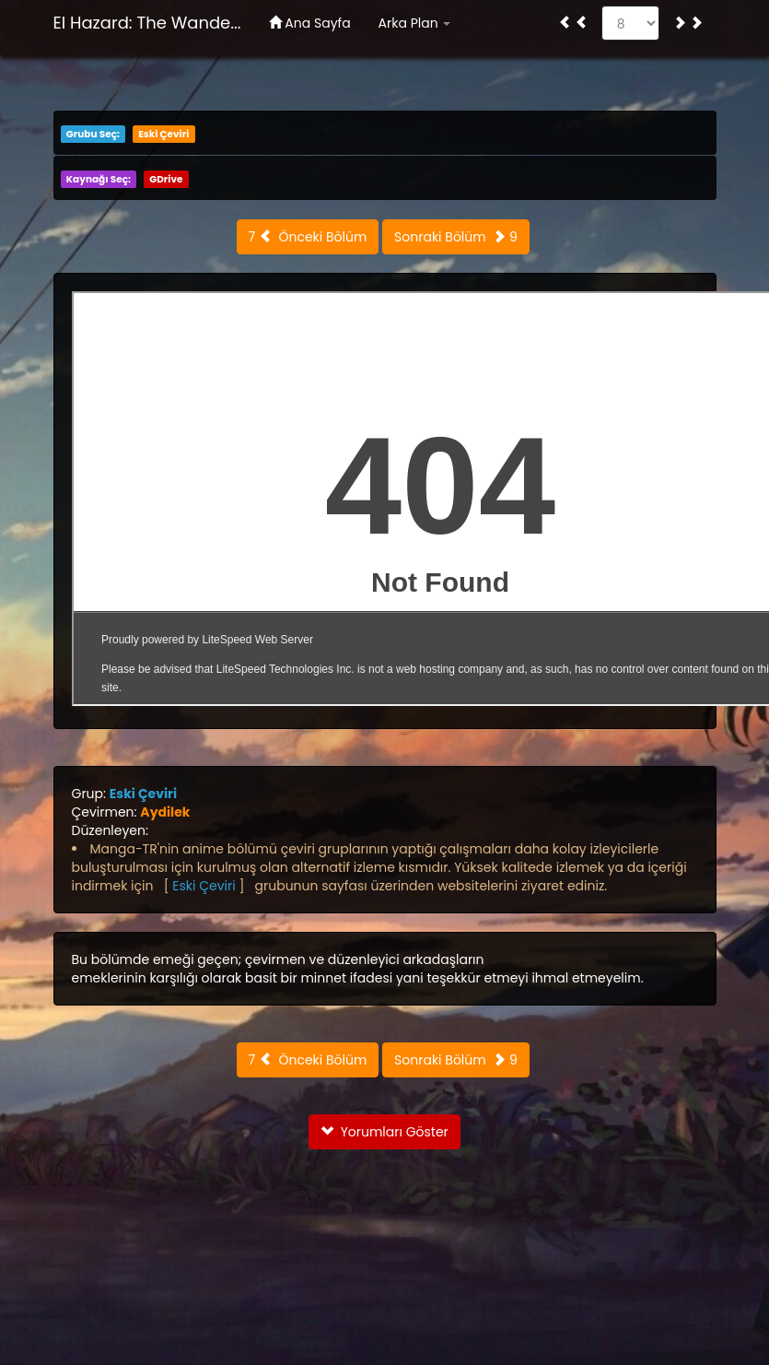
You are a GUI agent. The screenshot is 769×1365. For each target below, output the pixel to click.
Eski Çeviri (163, 134)
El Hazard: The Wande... (147, 22)
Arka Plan (415, 23)
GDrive (165, 179)
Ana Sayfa (310, 23)
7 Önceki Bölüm (308, 237)
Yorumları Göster (384, 1132)
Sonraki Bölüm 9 (456, 237)
